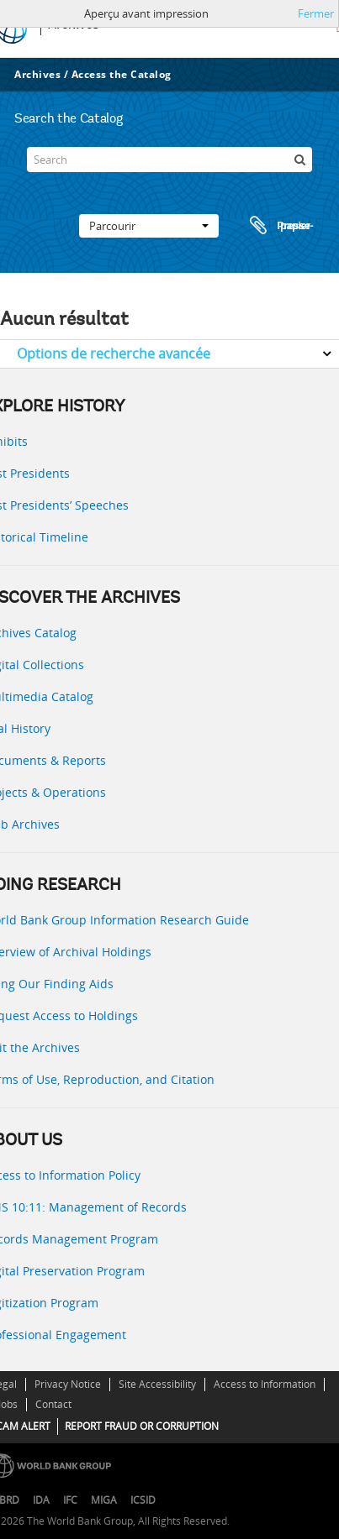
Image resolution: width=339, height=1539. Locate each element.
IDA (41, 1500)
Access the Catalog (122, 74)
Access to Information (264, 1384)
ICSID (143, 1500)
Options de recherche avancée (113, 353)
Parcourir (149, 225)
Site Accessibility (157, 1384)
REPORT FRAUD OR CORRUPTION (142, 1426)
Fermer (316, 13)
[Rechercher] (299, 159)
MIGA (104, 1500)
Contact (53, 1404)
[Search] (169, 159)
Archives (37, 74)
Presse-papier (279, 226)
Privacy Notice (67, 1384)
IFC (70, 1500)
